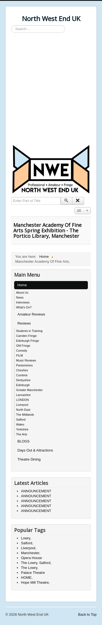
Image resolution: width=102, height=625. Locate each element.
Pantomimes (24, 365)
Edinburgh (23, 385)
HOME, (27, 577)
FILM (19, 355)
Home (22, 285)
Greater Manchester (29, 390)
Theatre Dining (29, 459)
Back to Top (87, 614)
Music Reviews (26, 360)
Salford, (27, 543)
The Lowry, (29, 568)
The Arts (21, 434)
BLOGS (23, 441)
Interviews (23, 302)
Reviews (24, 323)
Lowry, (26, 538)
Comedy (21, 350)
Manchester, (30, 553)
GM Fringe (23, 345)
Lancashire (23, 395)
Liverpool (22, 404)
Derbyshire (23, 380)
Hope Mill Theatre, (35, 582)
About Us (22, 292)
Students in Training (29, 330)
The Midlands (25, 414)
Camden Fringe (26, 335)
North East (23, 409)
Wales (20, 424)
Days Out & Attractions (35, 450)
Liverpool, (28, 548)
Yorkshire (22, 429)
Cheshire (22, 370)
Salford (21, 419)
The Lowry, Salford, (36, 563)
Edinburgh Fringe (27, 340)
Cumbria (21, 375)
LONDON (22, 399)
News (20, 297)
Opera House (31, 558)
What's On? (24, 307)
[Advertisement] (51, 89)
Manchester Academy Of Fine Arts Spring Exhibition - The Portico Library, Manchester (47, 230)
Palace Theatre (33, 573)
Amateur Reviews (31, 314)
